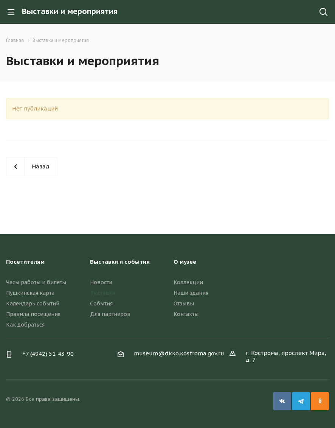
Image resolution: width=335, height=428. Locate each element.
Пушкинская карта (30, 292)
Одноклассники (320, 401)
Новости (101, 282)
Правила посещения (33, 314)
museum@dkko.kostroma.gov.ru (179, 353)
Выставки (102, 292)
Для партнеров (110, 314)
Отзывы (184, 303)
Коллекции (188, 282)
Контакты (186, 314)
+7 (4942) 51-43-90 (48, 353)
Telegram (301, 401)
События (101, 303)
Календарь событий (32, 303)
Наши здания (191, 292)
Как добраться (25, 324)
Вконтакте (282, 401)
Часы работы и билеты (36, 282)
